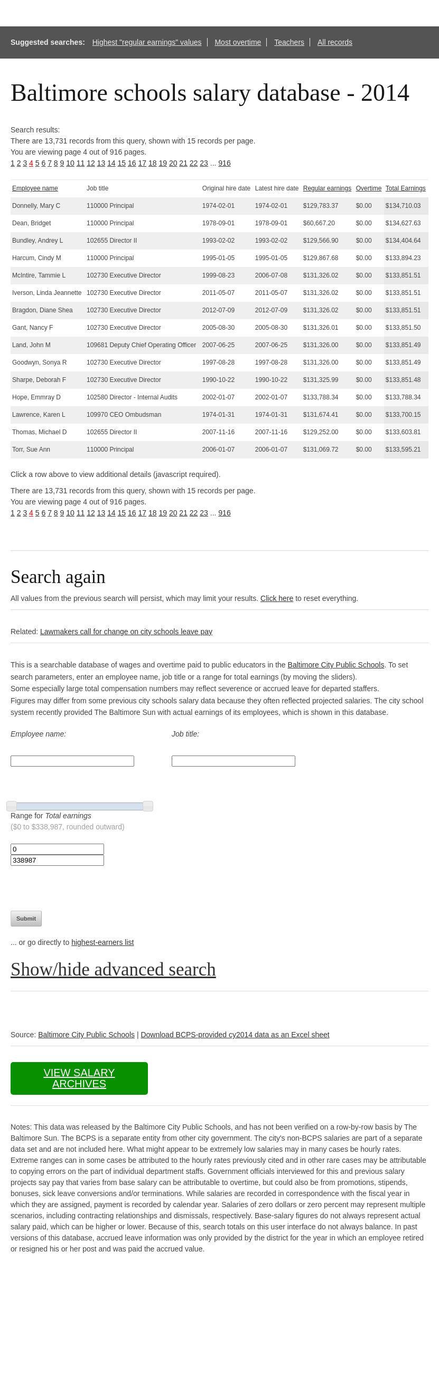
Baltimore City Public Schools (336, 665)
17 (142, 163)
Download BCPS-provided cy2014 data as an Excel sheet (235, 1034)
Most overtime (237, 42)
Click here (276, 598)
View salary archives (79, 1078)
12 (91, 163)
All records (334, 42)
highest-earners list (102, 942)
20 (173, 163)
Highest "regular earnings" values (147, 42)
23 (204, 163)
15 (122, 163)
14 (111, 163)
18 (152, 163)
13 (101, 163)
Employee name (35, 188)
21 (183, 163)
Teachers (289, 42)
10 (70, 163)
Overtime (369, 188)
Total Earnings (406, 188)
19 (162, 163)
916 (224, 163)
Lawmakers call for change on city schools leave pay (126, 631)
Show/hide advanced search (113, 969)
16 (132, 163)
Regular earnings (327, 188)
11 (81, 163)
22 (194, 163)
